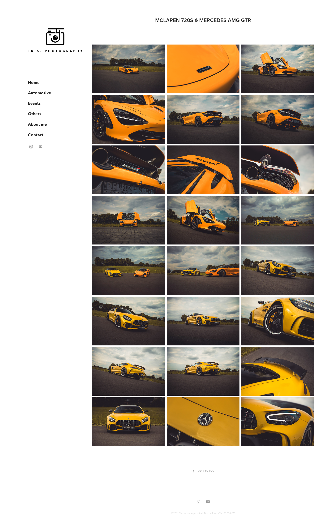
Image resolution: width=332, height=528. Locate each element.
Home (34, 82)
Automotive (39, 92)
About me (37, 124)
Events (34, 103)
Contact (35, 134)
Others (34, 113)
